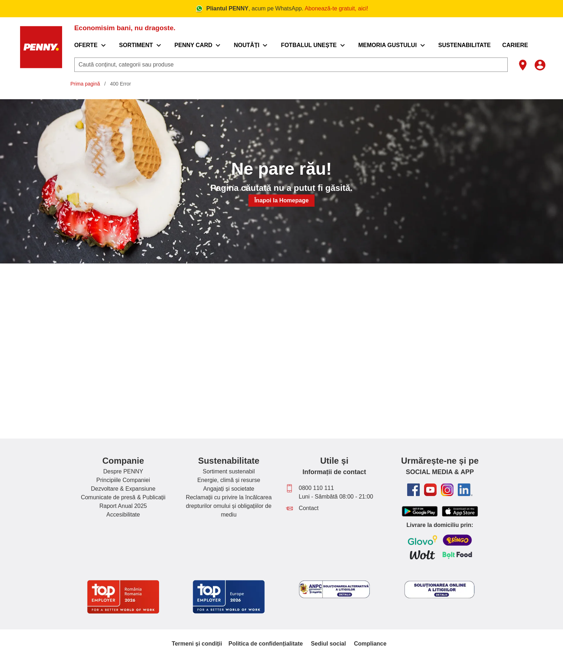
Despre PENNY (123, 471)
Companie (123, 460)
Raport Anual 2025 (123, 506)
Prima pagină (85, 84)
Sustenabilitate (229, 460)
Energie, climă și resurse (228, 480)
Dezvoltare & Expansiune (123, 489)
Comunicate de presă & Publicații (123, 497)
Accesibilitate (123, 515)
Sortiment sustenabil (229, 471)
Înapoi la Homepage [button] (281, 200)
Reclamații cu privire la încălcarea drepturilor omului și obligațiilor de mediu (228, 506)
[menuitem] (91, 45)
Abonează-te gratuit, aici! (336, 8)
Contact (308, 508)
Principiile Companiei (123, 480)
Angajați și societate (228, 489)
